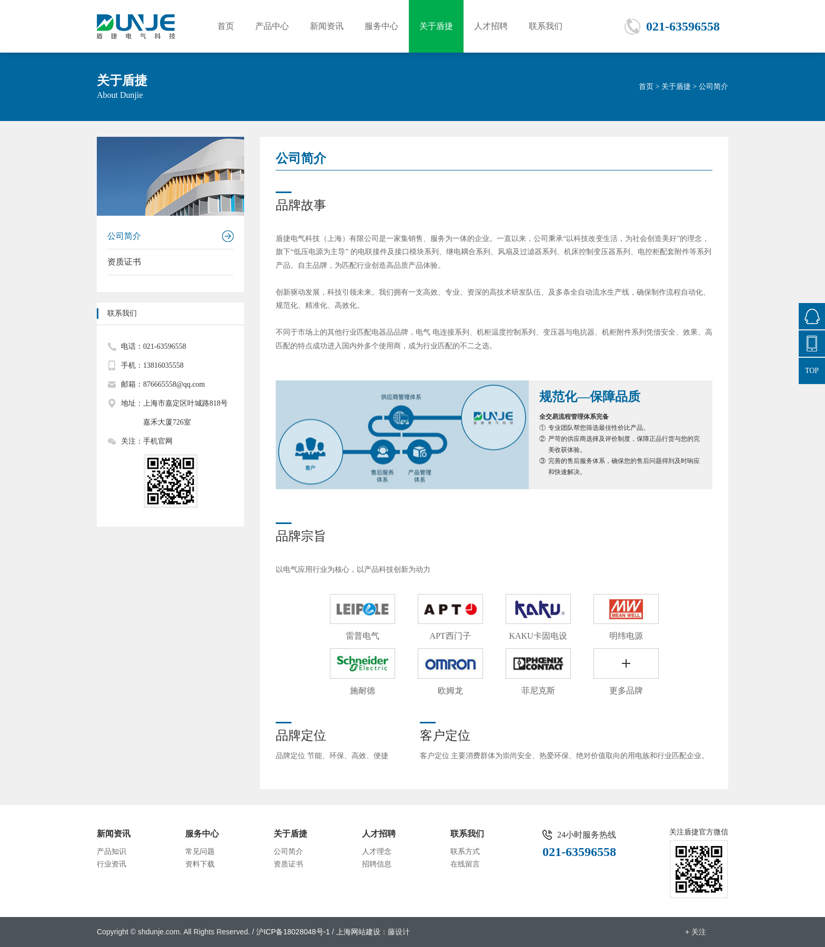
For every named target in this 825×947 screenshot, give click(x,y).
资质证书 (124, 261)
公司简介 (124, 235)
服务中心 (381, 26)
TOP (812, 371)
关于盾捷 (436, 26)
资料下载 (200, 864)
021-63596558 (683, 26)
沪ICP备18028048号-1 (293, 932)
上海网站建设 (358, 932)
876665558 (812, 316)
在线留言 (465, 864)
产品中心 (272, 26)
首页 (225, 26)
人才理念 (376, 851)
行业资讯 (111, 864)
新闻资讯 (327, 26)
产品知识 (111, 851)
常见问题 (200, 851)
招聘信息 (376, 864)
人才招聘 (491, 26)
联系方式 (465, 851)
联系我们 (545, 26)
